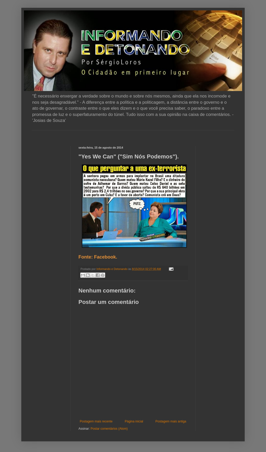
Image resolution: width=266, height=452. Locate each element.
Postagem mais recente (96, 421)
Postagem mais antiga (170, 421)
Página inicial (134, 421)
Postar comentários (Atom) (109, 428)
